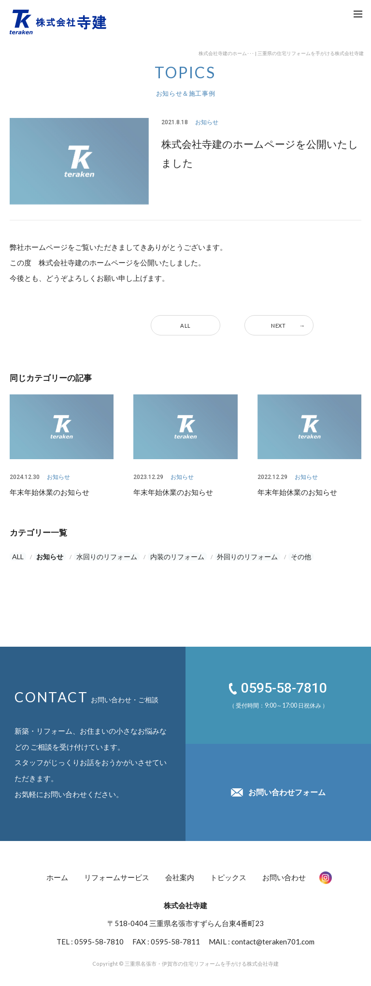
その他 (291, 556)
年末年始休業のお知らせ (49, 491)
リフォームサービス (116, 875)
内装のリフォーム (170, 556)
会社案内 (179, 875)
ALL (185, 325)
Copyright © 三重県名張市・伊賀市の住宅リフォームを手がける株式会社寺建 (185, 959)
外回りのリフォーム (239, 556)
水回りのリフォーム (100, 556)
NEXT (278, 325)
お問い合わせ (284, 875)
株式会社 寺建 (58, 21)
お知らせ (44, 556)
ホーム (57, 875)
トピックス (228, 875)
